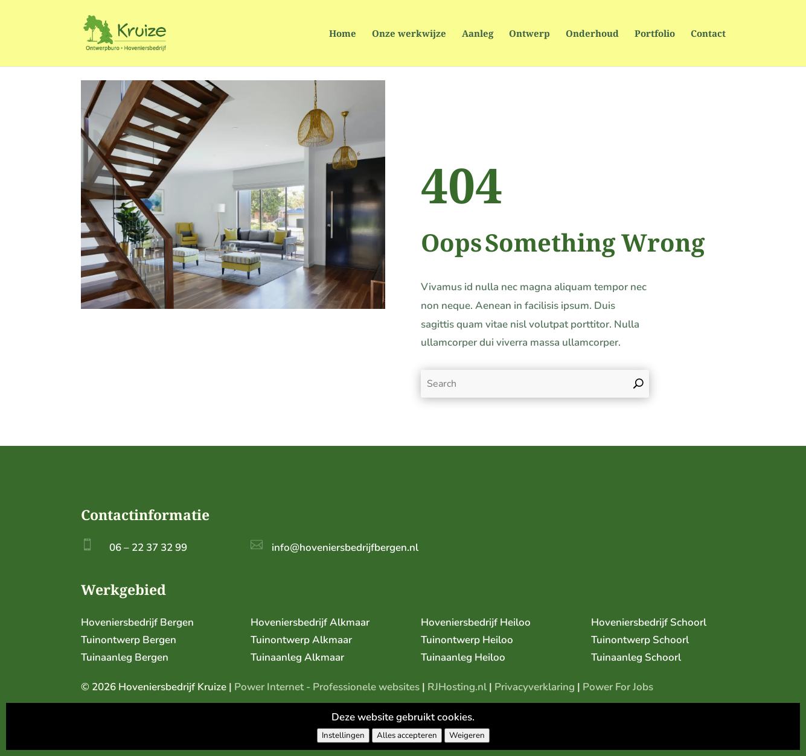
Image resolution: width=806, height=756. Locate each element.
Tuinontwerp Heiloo (467, 640)
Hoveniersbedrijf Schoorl (648, 622)
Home (342, 34)
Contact (708, 34)
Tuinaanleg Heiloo (463, 657)
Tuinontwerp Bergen (128, 640)
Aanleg (477, 34)
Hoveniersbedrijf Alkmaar (310, 622)
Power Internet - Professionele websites (327, 687)
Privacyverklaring (534, 687)
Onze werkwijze (409, 34)
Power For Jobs (618, 687)
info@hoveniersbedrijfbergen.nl (345, 547)
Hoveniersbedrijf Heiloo (476, 622)
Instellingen (343, 735)
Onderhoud (592, 34)
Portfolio (655, 34)
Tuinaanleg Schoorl (636, 657)
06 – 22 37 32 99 (148, 547)
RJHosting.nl (457, 687)
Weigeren (467, 735)
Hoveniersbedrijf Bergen (137, 622)
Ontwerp (529, 34)
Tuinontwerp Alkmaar (301, 640)
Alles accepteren (407, 735)
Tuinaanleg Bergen (124, 657)
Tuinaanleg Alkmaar (297, 657)
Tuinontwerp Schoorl (640, 640)
